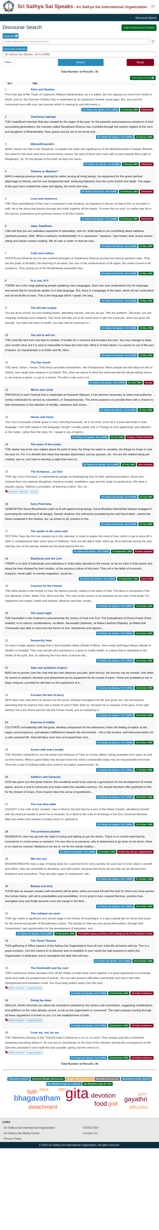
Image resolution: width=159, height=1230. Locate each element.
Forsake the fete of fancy (47, 695)
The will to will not (43, 335)
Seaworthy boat (41, 640)
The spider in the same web (49, 531)
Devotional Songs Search (136, 1079)
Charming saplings (43, 116)
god (112, 1103)
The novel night (41, 613)
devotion (103, 1095)
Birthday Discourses (107, 1079)
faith (32, 1092)
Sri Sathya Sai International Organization (29, 1127)
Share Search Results (143, 78)
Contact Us (90, 1133)
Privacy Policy (12, 1138)
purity (34, 491)
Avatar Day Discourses (79, 1079)
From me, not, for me (45, 1032)
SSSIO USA (91, 1127)
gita (77, 1093)
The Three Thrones (43, 940)
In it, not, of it (39, 280)
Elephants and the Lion (46, 558)
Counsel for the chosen (46, 585)
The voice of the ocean (46, 444)
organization (34, 988)
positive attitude (18, 491)
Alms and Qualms (43, 89)
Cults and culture (42, 253)
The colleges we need (45, 913)
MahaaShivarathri (42, 144)
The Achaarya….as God (46, 471)
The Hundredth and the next (49, 968)
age (61, 1089)
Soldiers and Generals (46, 777)
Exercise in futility (43, 722)
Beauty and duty (42, 886)
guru (142, 1093)
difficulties (138, 1107)
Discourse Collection (14, 48)
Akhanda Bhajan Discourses (47, 1079)
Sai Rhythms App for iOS (97, 1084)
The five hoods (41, 362)
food (100, 1103)
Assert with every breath (47, 749)
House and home (42, 417)
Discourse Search (18, 1079)
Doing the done (41, 1000)
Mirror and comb (42, 389)
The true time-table (43, 804)
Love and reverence (44, 198)
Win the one (39, 858)
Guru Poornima (41, 504)
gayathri (135, 1099)
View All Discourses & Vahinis (139, 27)
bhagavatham (37, 1098)
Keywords (10, 36)
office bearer (16, 988)
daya (43, 1089)
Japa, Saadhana (41, 226)
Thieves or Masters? (44, 171)
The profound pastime (45, 831)
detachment (42, 1107)
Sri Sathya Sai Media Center (22, 1133)
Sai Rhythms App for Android (64, 1084)
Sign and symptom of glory (49, 667)
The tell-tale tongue (44, 307)
